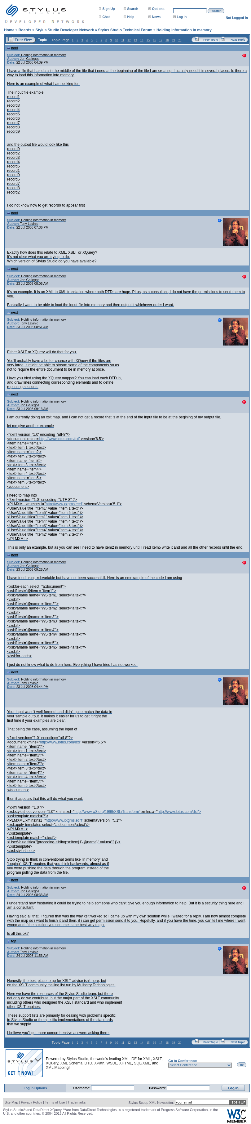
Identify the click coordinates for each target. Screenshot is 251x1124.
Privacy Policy (31, 1102)
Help (130, 17)
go (242, 1064)
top (11, 941)
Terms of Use (55, 1102)
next (12, 48)
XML (147, 1059)
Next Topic (238, 39)
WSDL (111, 1063)
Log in (182, 17)
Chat (106, 17)
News (156, 17)
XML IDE (129, 1059)
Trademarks (77, 1102)
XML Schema (71, 1063)
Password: (158, 1088)
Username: (82, 1088)
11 (122, 40)
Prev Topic (210, 39)
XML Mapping (57, 1067)
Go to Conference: (182, 1061)
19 (173, 40)
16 (154, 40)
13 (135, 40)
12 (129, 40)
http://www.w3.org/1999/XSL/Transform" (107, 812)
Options (158, 9)
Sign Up (108, 9)
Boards (25, 30)
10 (116, 40)
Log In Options (35, 1088)
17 (160, 40)
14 (141, 40)
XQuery (52, 1063)
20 (179, 40)
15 (148, 40)
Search (132, 9)
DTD (88, 1063)
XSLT (157, 1059)
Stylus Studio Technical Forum (125, 30)
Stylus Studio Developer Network (64, 30)
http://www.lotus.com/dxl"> (179, 812)
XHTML (125, 1063)
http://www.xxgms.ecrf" (64, 504)
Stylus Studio (77, 1059)
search (217, 10)
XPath (99, 1063)
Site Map (11, 1102)
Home (9, 30)
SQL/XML (142, 1063)
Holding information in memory (184, 30)
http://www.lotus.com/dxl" (60, 742)
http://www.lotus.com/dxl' (59, 439)
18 (167, 40)
